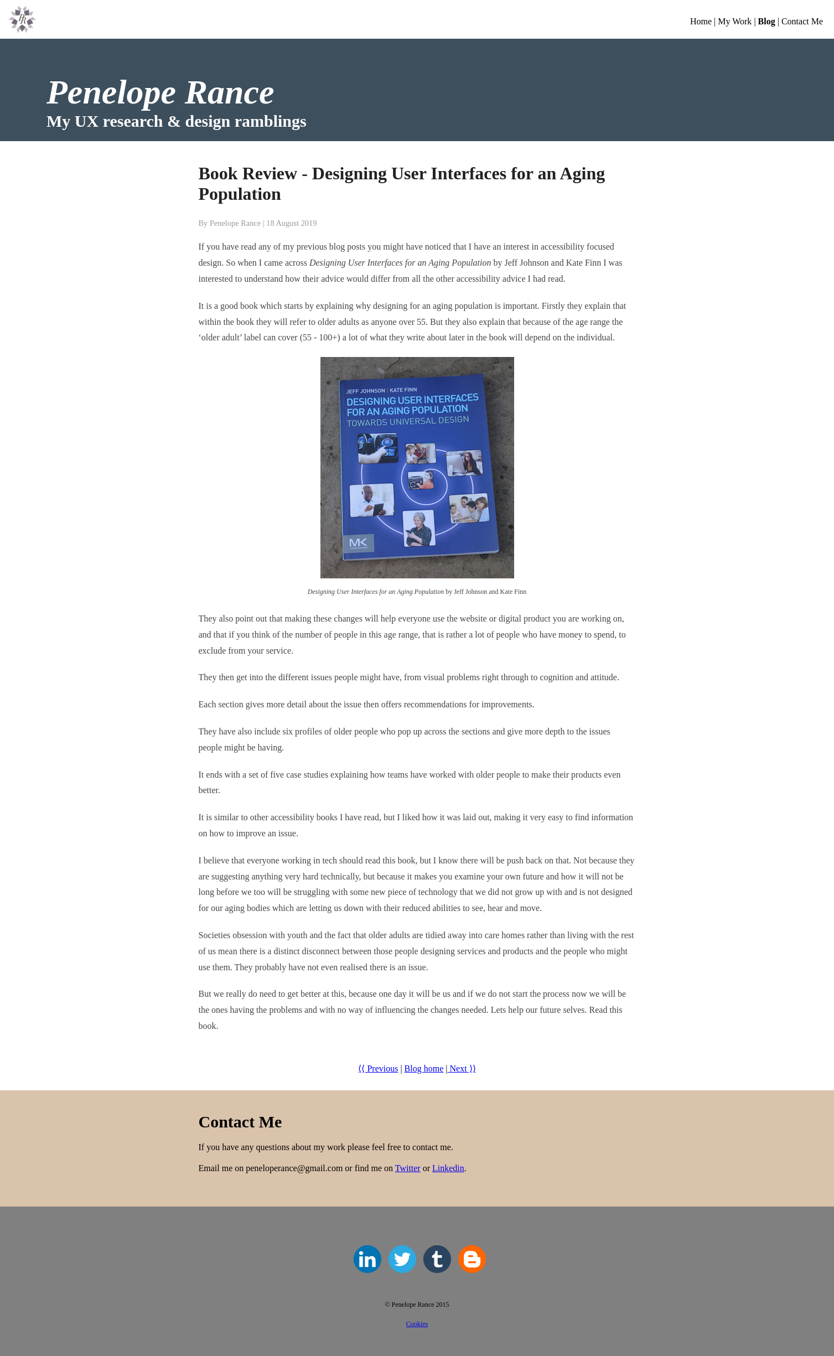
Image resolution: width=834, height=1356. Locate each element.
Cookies (417, 1324)
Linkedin (448, 1168)
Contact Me (802, 21)
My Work (735, 21)
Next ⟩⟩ (461, 1068)
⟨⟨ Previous (378, 1068)
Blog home (424, 1068)
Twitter (408, 1168)
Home (701, 21)
